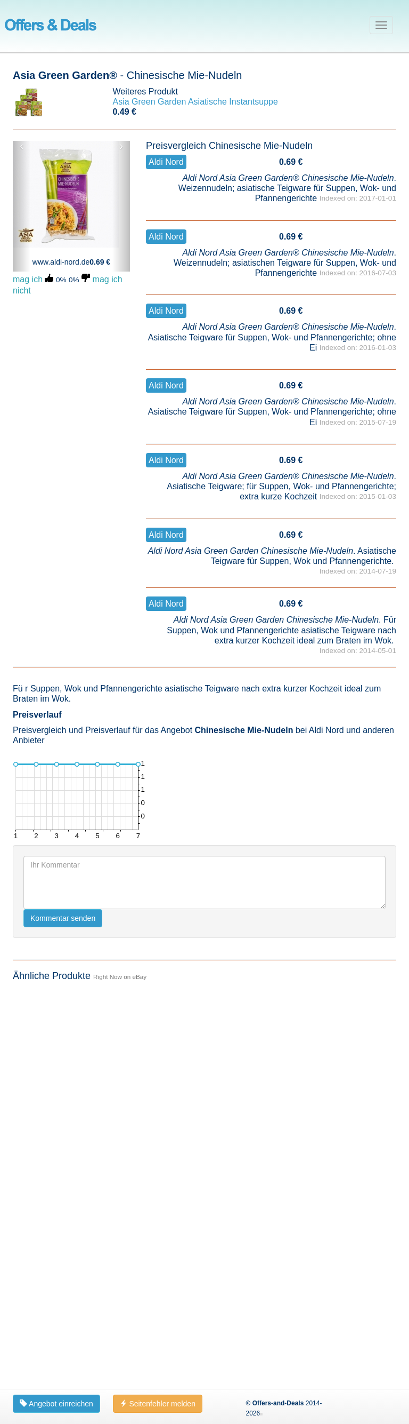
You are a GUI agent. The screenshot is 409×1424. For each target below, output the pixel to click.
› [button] (121, 146)
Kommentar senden (62, 1312)
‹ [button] (21, 146)
